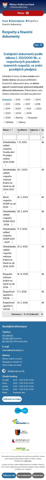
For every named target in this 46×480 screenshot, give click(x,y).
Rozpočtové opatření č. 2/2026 (8, 306)
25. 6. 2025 (22, 246)
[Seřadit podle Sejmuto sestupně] (31, 133)
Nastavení (38, 475)
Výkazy (22, 122)
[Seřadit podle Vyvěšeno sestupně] (18, 133)
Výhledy (9, 122)
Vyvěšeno (22, 130)
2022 (38, 108)
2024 (18, 113)
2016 (17, 104)
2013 (28, 99)
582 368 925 (7, 335)
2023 (8, 113)
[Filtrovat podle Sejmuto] (34, 137)
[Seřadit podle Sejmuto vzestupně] (31, 132)
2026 (8, 117)
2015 (8, 104)
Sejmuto (35, 130)
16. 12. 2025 (22, 274)
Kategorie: (7, 99)
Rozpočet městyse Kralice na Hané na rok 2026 (8, 281)
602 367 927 (7, 341)
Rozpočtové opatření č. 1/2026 (8, 295)
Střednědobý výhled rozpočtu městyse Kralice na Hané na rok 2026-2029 (9, 258)
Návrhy (19, 117)
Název (7, 130)
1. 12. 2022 (22, 142)
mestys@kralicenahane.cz (12, 350)
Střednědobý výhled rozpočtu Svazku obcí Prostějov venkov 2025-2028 (9, 153)
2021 (28, 108)
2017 (28, 104)
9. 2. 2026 (22, 291)
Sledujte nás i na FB (13, 371)
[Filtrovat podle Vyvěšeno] (23, 137)
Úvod (5, 21)
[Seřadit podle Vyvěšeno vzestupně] (18, 132)
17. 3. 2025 (22, 229)
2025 (29, 113)
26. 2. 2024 (22, 197)
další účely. (28, 461)
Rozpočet (32, 117)
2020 (18, 108)
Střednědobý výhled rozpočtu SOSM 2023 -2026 (9, 218)
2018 (38, 104)
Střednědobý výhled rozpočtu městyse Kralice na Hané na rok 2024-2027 (9, 181)
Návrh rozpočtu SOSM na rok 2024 (9, 202)
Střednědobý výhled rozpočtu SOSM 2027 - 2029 (9, 236)
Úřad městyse (17, 21)
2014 (38, 99)
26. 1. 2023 (22, 169)
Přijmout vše (9, 475)
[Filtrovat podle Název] (9, 137)
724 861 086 (7, 338)
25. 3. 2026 (22, 302)
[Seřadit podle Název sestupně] (12, 129)
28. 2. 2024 (22, 211)
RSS (39, 45)
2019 (8, 108)
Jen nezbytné (24, 475)
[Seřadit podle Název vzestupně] (12, 128)
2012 (18, 99)
